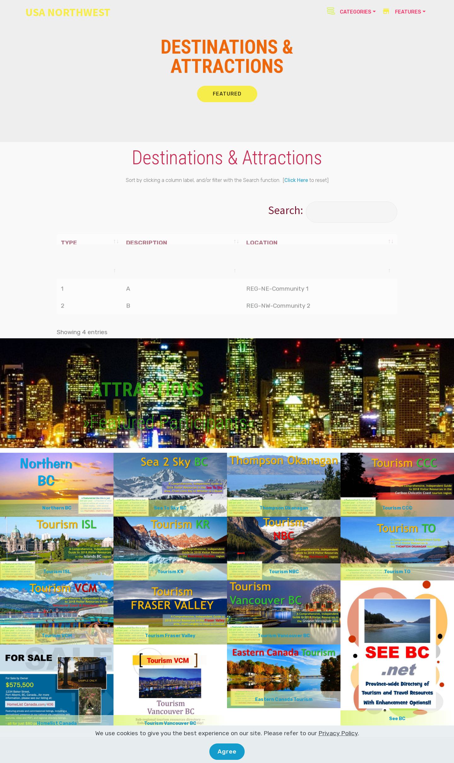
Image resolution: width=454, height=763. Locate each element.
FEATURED (227, 94)
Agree (227, 751)
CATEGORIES (349, 11)
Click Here (296, 180)
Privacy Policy (338, 733)
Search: (332, 210)
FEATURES (401, 12)
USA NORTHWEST (67, 12)
